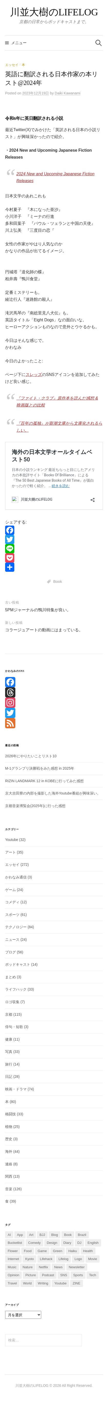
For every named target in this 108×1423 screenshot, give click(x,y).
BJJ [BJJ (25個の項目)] (42, 1235)
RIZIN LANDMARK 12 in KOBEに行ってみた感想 (44, 781)
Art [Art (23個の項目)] (31, 1235)
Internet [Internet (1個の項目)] (13, 1259)
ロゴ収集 (12, 1002)
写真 (8, 1052)
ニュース (12, 939)
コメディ (12, 902)
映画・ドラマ (16, 1089)
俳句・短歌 (14, 1027)
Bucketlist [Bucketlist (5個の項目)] (15, 1243)
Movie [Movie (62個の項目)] (92, 1259)
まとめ (10, 977)
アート (10, 852)
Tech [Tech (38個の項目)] (92, 1275)
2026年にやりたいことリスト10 (31, 756)
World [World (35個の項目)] (27, 1283)
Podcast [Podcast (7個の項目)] (48, 1275)
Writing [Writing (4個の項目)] (43, 1283)
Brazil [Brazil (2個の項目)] (82, 1235)
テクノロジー (16, 927)
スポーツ (12, 915)
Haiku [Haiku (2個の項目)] (72, 1251)
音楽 (8, 1189)
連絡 (8, 1164)
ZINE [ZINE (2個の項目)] (76, 1283)
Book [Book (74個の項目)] (68, 1235)
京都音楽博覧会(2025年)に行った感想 (35, 806)
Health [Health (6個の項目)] (88, 1251)
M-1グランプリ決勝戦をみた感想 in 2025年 (39, 768)
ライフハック (16, 989)
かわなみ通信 (16, 877)
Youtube (11, 840)
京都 (8, 1014)
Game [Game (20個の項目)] (42, 1251)
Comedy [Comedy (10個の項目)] (34, 1243)
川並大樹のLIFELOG (54, 12)
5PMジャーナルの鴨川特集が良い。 (38, 610)
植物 (8, 1127)
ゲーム (10, 890)
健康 (8, 1039)
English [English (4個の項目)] (93, 1243)
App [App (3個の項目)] (20, 1235)
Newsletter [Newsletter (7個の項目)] (77, 1267)
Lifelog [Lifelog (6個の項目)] (64, 1259)
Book (57, 581)
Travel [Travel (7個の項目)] (12, 1283)
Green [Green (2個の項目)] (57, 1251)
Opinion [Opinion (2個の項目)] (13, 1275)
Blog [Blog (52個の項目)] (54, 1235)
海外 (8, 1151)
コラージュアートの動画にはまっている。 (44, 630)
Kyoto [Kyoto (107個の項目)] (29, 1259)
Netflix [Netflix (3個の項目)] (43, 1267)
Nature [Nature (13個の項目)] (28, 1267)
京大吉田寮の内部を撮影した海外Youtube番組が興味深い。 (53, 793)
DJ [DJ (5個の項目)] (79, 1243)
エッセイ (11, 65)
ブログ (10, 952)
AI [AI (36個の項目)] (9, 1235)
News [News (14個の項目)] (58, 1267)
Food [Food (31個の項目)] (27, 1251)
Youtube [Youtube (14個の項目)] (60, 1283)
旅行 (8, 1064)
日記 (8, 1076)
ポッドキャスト (17, 964)
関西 (8, 1176)
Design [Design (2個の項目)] (52, 1243)
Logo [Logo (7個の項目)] (78, 1259)
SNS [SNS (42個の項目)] (63, 1275)
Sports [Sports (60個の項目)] (78, 1275)
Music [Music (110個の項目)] (12, 1267)
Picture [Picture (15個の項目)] (30, 1275)
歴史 (8, 1139)
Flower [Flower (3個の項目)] (13, 1251)
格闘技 (10, 1114)
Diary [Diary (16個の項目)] (67, 1243)
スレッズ (34, 374)
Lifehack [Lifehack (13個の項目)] (46, 1259)
